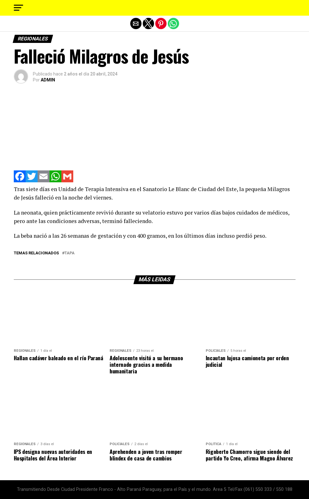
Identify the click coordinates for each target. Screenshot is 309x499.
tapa (69, 253)
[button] (18, 8)
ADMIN (48, 79)
